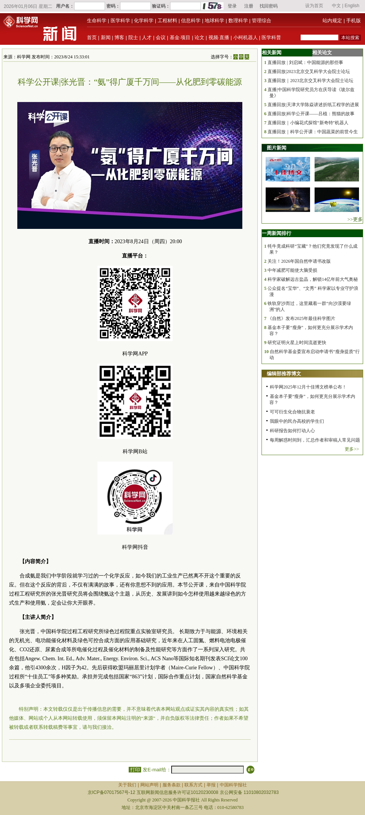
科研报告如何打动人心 (292, 430)
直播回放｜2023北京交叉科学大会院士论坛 (310, 80)
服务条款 (172, 785)
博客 (119, 37)
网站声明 (149, 785)
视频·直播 (219, 37)
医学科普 (271, 37)
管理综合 (261, 20)
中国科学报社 (233, 785)
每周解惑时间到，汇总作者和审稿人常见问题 (315, 440)
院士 (133, 37)
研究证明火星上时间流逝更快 (297, 342)
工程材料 (167, 20)
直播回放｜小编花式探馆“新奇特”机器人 (308, 122)
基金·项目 (180, 37)
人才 (147, 37)
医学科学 (120, 20)
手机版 (353, 20)
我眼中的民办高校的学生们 (297, 421)
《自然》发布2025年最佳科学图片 (301, 318)
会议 (161, 37)
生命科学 (96, 20)
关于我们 (127, 785)
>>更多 (355, 219)
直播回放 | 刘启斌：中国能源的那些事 (305, 62)
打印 (135, 769)
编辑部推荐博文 (284, 373)
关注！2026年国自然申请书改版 (299, 261)
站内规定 (332, 20)
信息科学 (191, 20)
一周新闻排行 (276, 233)
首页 (92, 37)
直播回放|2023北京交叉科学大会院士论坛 (309, 71)
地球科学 (214, 20)
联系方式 (193, 785)
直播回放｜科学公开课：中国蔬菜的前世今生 (313, 131)
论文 (199, 37)
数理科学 (238, 20)
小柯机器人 (245, 37)
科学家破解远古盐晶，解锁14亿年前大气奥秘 (313, 279)
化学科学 (144, 20)
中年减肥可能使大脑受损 (292, 270)
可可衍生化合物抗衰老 (292, 411)
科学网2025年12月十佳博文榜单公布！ (308, 387)
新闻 (106, 37)
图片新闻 (276, 148)
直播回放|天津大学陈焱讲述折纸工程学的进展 (313, 104)
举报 (211, 785)
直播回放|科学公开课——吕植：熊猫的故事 (311, 113)
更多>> (352, 449)
